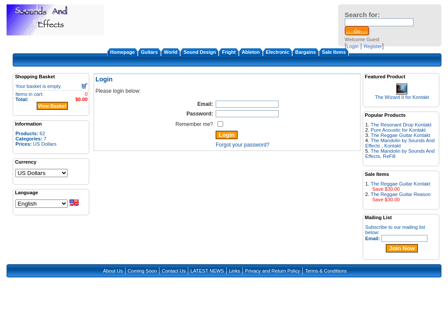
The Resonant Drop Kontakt (401, 124)
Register (373, 46)
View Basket (52, 105)
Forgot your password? (243, 145)
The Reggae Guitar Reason (400, 194)
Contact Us (174, 270)
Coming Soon (142, 270)
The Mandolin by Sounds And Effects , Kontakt (400, 143)
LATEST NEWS (207, 270)
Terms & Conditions (325, 270)
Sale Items (334, 52)
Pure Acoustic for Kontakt (398, 130)
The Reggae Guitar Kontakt (400, 135)
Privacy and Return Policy (272, 270)
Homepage (122, 52)
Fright (228, 52)
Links (234, 270)
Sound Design (199, 52)
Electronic (277, 52)
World (171, 52)
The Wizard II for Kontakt (402, 97)
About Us (112, 270)
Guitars (149, 52)
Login (352, 46)
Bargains (305, 52)
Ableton (251, 52)
